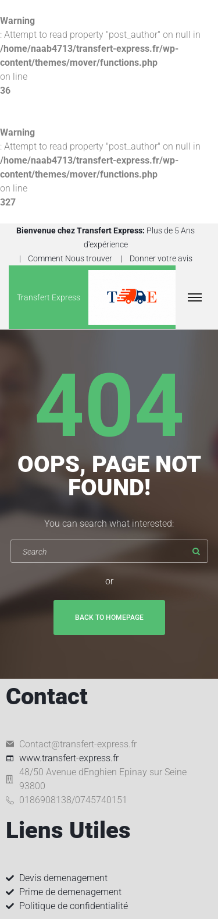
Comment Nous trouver (70, 258)
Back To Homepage (109, 617)
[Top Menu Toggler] (194, 297)
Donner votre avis (161, 258)
